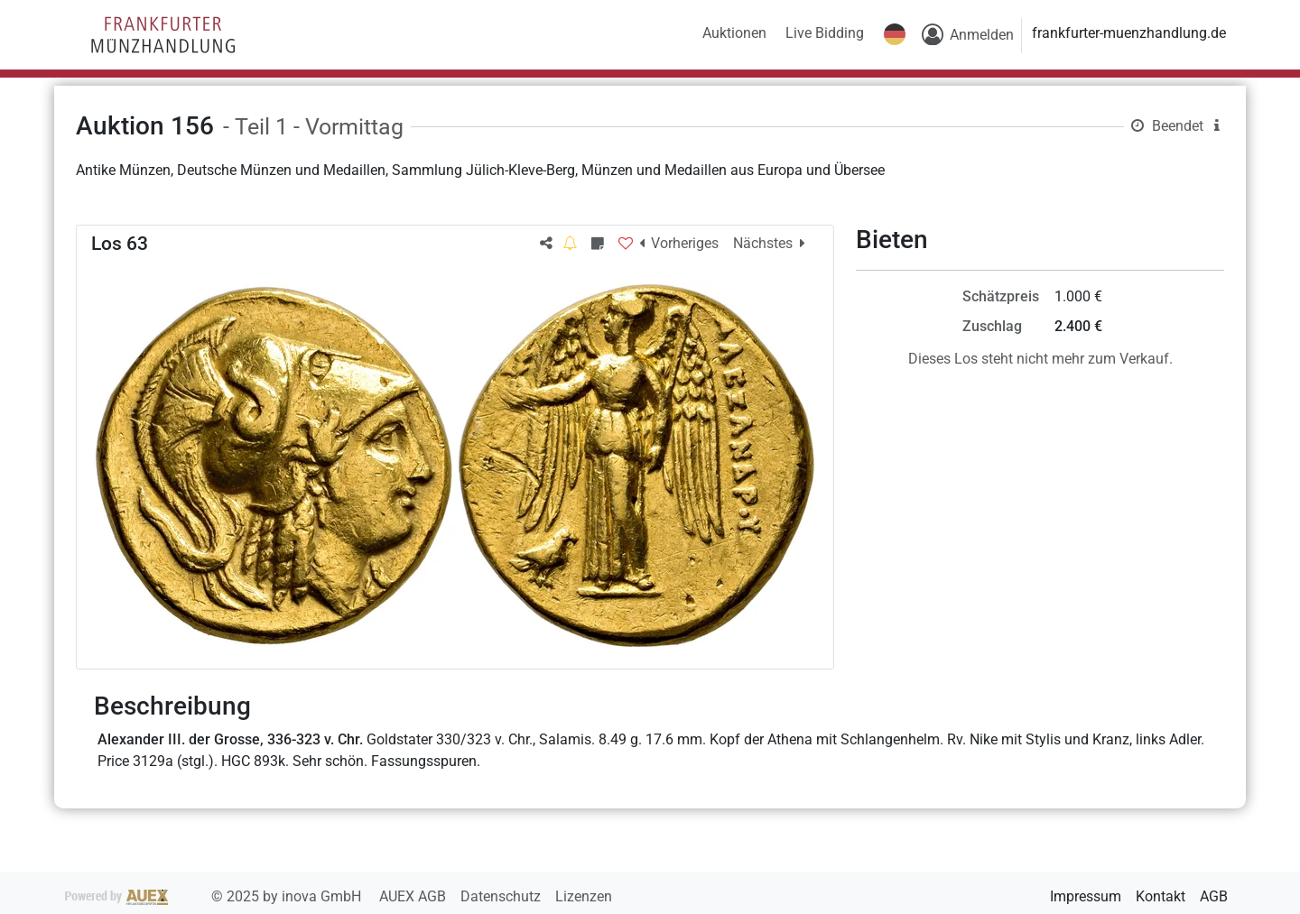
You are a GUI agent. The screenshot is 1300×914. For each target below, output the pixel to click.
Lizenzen (583, 896)
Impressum (1085, 896)
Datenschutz (502, 896)
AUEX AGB (414, 896)
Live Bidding (824, 33)
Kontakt (1160, 896)
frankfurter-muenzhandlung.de (1129, 33)
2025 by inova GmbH (215, 896)
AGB (1214, 896)
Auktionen (734, 33)
